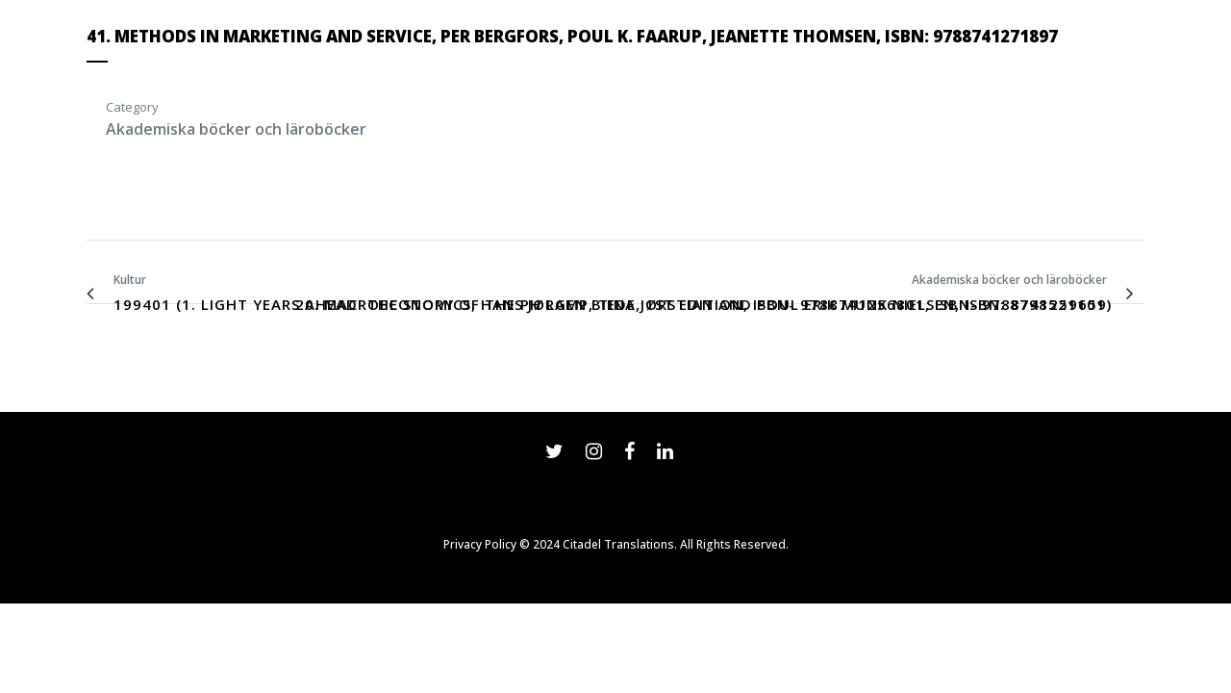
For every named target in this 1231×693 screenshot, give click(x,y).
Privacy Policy (479, 544)
